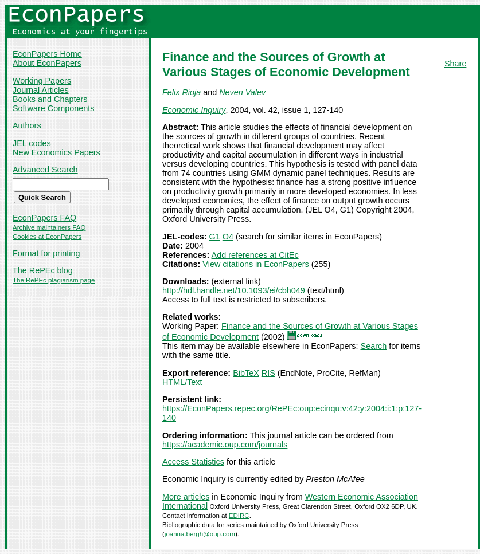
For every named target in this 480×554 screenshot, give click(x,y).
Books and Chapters (50, 99)
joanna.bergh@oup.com (200, 534)
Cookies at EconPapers (47, 236)
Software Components (53, 108)
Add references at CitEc (255, 255)
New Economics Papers (56, 152)
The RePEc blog (43, 270)
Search (374, 346)
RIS (268, 373)
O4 (228, 236)
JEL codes (32, 143)
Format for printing (46, 253)
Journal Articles (41, 90)
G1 (214, 236)
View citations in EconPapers (255, 264)
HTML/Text (182, 382)
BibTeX (246, 373)
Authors (27, 125)
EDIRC (239, 515)
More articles (185, 496)
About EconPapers (47, 63)
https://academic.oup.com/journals (224, 444)
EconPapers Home (47, 53)
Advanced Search (45, 169)
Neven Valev (242, 92)
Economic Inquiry (193, 110)
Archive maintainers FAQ (49, 227)
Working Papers (42, 80)
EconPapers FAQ (44, 217)
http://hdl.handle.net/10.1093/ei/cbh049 (233, 290)
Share (455, 63)
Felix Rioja (181, 92)
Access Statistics (193, 461)
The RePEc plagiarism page (54, 280)
